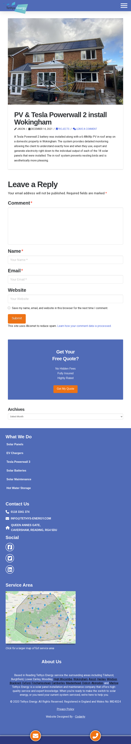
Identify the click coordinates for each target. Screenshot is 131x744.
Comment (20, 203)
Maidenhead (73, 683)
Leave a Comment (85, 128)
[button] (124, 5)
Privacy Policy (65, 709)
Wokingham (80, 679)
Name (15, 251)
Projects (63, 128)
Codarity (80, 716)
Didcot (86, 683)
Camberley (58, 683)
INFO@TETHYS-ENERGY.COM (31, 518)
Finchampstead (41, 683)
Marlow (113, 683)
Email (15, 270)
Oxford (26, 683)
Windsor (112, 679)
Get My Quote (65, 388)
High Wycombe (63, 679)
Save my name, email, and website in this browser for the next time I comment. (60, 308)
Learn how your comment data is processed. (84, 326)
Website (17, 290)
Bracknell (15, 683)
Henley (101, 679)
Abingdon (97, 683)
